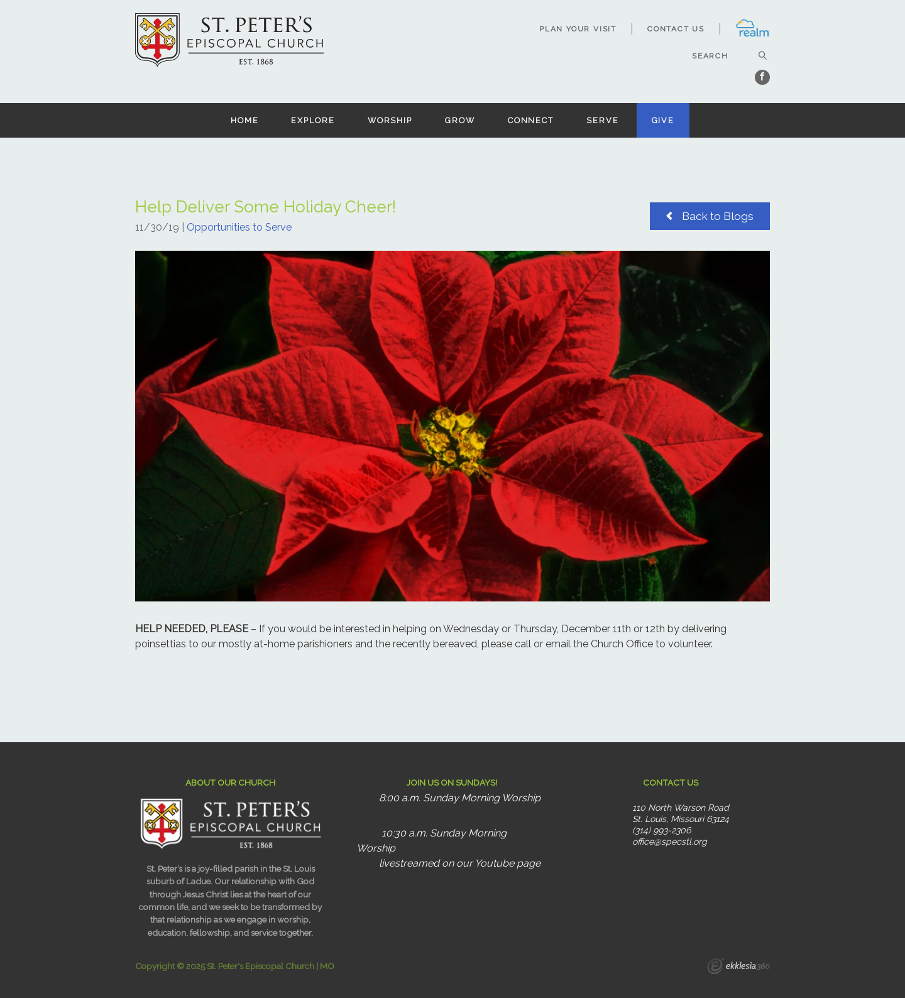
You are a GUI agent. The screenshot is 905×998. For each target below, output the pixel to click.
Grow (460, 120)
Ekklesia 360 (738, 967)
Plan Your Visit (578, 29)
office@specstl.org (669, 841)
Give (663, 120)
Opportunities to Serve (239, 227)
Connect (531, 120)
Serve (602, 120)
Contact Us (676, 29)
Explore (312, 120)
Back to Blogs (710, 215)
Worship (390, 120)
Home (245, 120)
